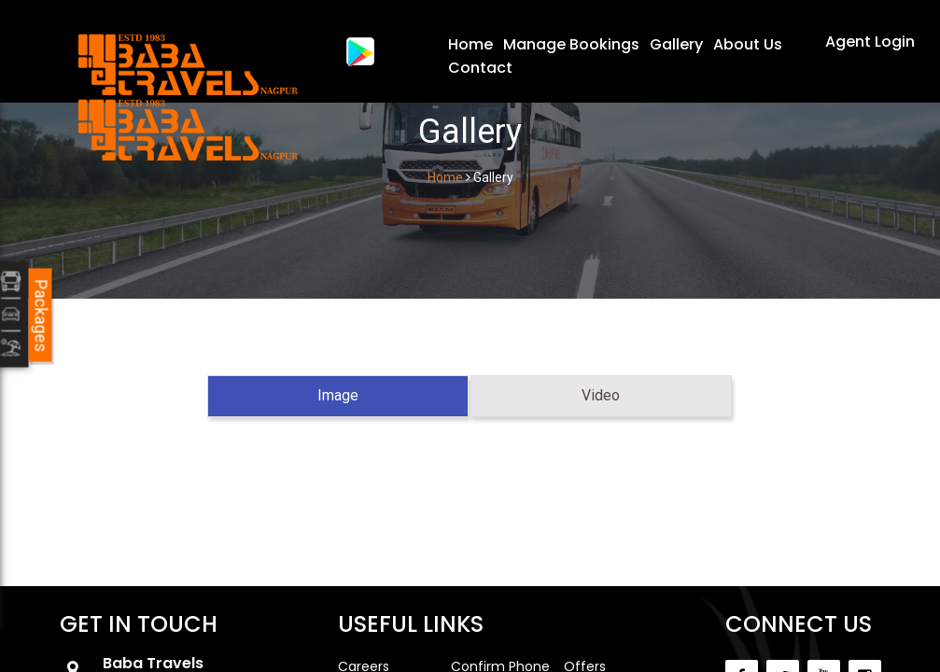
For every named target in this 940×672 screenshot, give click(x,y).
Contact (480, 68)
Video (601, 395)
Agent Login (870, 41)
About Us (747, 44)
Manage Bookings (571, 44)
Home (470, 44)
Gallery (676, 44)
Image (337, 395)
